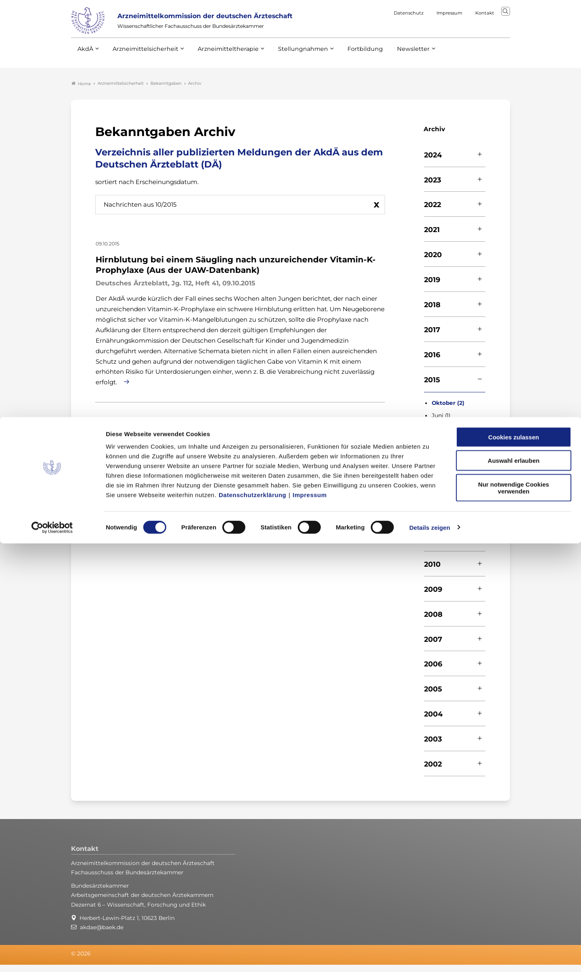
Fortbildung (351, 64)
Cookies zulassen (513, 865)
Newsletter (397, 64)
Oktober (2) (448, 409)
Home (81, 90)
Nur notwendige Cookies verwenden (513, 916)
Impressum (310, 923)
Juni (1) (441, 422)
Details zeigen (429, 956)
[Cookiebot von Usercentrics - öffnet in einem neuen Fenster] (52, 956)
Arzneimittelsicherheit (142, 64)
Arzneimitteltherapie (221, 64)
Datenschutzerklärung (252, 923)
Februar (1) (446, 447)
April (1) (441, 435)
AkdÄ (84, 64)
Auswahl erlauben (513, 889)
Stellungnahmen (292, 64)
